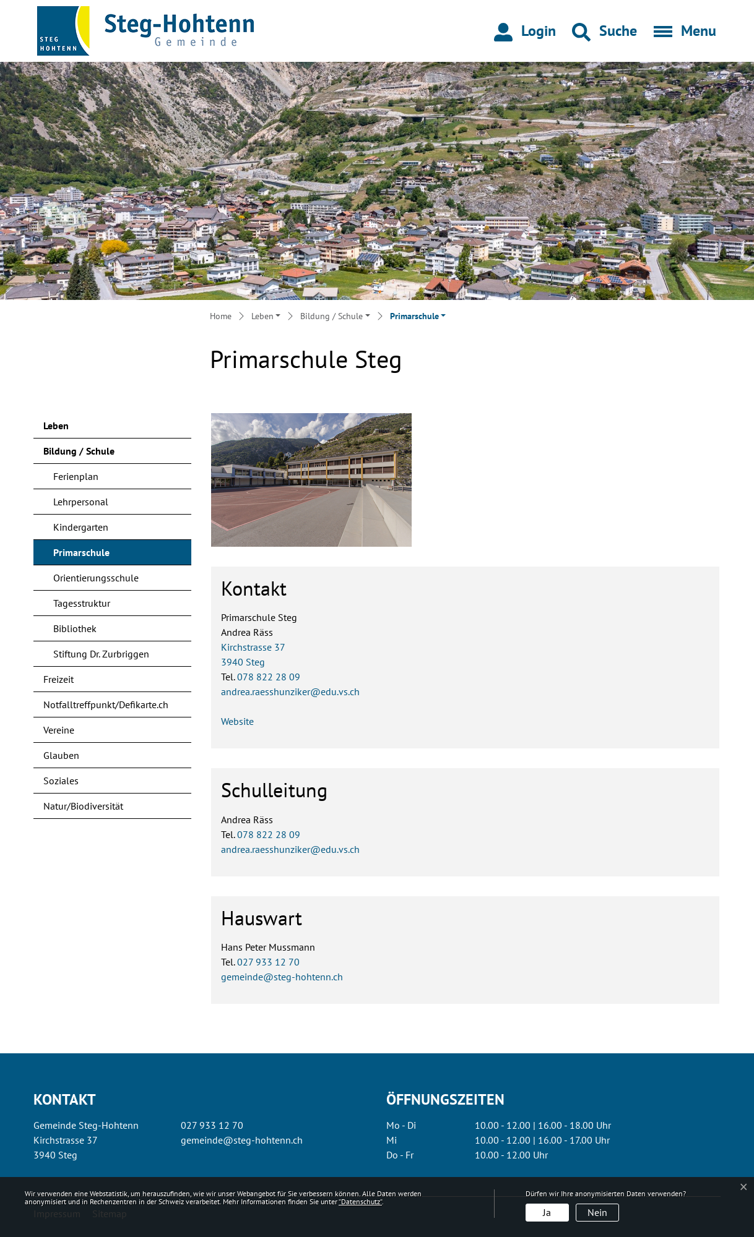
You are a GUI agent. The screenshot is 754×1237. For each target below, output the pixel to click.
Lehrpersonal (80, 501)
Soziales (61, 780)
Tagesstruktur (81, 603)
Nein (597, 1212)
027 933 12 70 (268, 962)
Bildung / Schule (79, 451)
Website (237, 721)
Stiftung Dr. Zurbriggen (101, 654)
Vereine (58, 730)
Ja (547, 1212)
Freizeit (58, 679)
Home (221, 316)
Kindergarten (80, 527)
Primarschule (86, 555)
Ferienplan (75, 476)
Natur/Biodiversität (83, 806)
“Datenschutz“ (360, 1201)
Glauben (61, 755)
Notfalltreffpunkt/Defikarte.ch (105, 704)
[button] (604, 30)
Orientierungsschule (96, 577)
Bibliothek (75, 628)
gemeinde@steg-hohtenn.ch (282, 976)
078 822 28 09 (268, 676)
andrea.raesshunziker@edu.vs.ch (290, 691)
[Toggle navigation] (681, 30)
